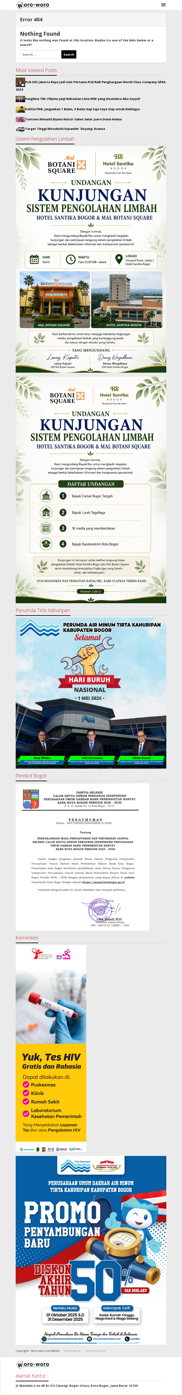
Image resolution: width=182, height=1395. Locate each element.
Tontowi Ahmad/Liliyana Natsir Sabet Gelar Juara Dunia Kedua (73, 119)
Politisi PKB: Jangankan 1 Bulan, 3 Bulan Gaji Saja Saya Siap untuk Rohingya (82, 109)
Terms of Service (95, 1351)
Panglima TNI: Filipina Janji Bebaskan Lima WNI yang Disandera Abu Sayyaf (82, 99)
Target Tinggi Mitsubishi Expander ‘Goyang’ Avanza (65, 129)
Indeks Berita (72, 1351)
